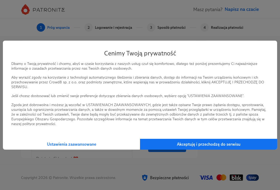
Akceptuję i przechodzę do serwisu (208, 144)
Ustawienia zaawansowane (71, 144)
